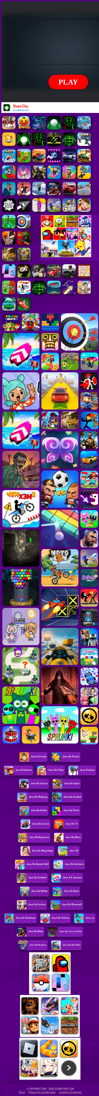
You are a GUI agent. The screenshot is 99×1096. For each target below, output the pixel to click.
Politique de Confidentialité (42, 1092)
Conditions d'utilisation (70, 1092)
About (22, 1092)
